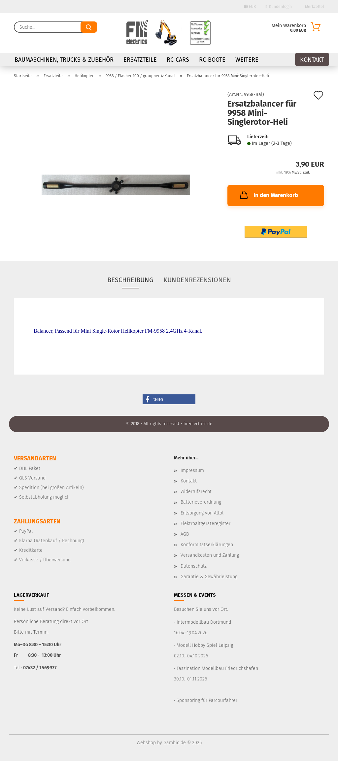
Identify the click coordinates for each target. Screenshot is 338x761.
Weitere (246, 59)
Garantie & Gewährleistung (209, 576)
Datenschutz (194, 566)
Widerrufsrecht (196, 491)
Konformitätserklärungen (207, 544)
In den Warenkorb (268, 194)
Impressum (192, 470)
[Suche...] (89, 27)
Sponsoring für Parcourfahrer (207, 700)
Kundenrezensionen (197, 280)
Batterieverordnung (201, 502)
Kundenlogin (279, 6)
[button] (169, 399)
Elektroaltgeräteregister (205, 523)
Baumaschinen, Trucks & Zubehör (64, 59)
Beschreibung (130, 280)
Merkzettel (313, 6)
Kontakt (312, 59)
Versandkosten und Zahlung (210, 555)
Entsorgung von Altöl (202, 513)
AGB (185, 534)
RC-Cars (178, 59)
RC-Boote (212, 59)
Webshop (146, 742)
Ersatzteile (140, 59)
